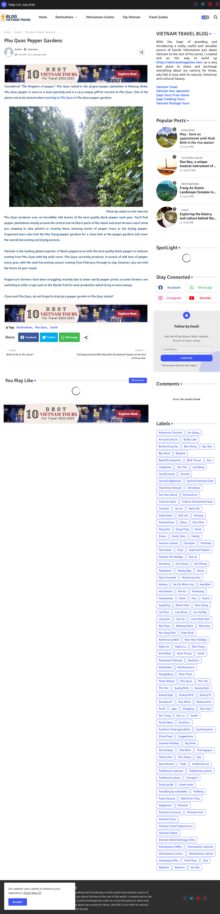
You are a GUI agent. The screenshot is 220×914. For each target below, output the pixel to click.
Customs (164, 508)
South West (166, 722)
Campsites (165, 467)
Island (206, 598)
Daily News (166, 515)
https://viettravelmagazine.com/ (179, 62)
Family (195, 536)
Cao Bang (198, 467)
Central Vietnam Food (200, 481)
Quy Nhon (184, 702)
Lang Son (164, 619)
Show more (137, 380)
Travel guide (166, 784)
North (201, 653)
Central (184, 474)
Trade (182, 764)
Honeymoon (166, 598)
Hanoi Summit (167, 577)
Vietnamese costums (200, 847)
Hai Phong (200, 564)
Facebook (31, 337)
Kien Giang (201, 605)
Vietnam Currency (170, 812)
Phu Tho (203, 681)
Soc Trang (165, 715)
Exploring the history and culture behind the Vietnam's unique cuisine (197, 216)
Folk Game (165, 550)
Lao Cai (180, 619)
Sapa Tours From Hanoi (172, 95)
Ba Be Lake (190, 439)
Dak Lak (183, 515)
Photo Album (167, 681)
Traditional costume (171, 771)
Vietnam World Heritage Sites (177, 840)
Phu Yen (164, 688)
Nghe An (164, 646)
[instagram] (217, 4)
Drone (162, 536)
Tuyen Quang (167, 798)
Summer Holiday (169, 743)
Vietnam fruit (195, 812)
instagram (174, 298)
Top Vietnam (131, 17)
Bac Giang (190, 446)
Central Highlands (170, 481)
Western (180, 867)
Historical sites (191, 577)
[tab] (42, 17)
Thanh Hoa (165, 757)
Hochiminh (165, 591)
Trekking (198, 791)
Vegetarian (165, 805)
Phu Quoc (41, 327)
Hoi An (182, 591)
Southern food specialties (174, 729)
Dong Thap (182, 529)
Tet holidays (166, 750)
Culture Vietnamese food (197, 501)
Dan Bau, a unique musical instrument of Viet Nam (196, 164)
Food (180, 550)
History (163, 584)
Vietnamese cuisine (100, 17)
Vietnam (183, 805)
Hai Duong (181, 564)
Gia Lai (193, 557)
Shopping (188, 708)
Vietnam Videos (168, 833)
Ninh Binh (165, 653)
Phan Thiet (185, 674)
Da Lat (179, 508)
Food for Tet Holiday (171, 557)
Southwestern (205, 729)
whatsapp (205, 287)
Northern (193, 660)
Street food (165, 736)
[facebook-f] (195, 4)
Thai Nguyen (204, 750)
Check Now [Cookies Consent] (30, 893)
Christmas (193, 488)
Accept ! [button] (18, 902)
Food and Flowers (199, 550)
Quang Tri (205, 695)
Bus (209, 460)
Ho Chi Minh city (183, 584)
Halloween (165, 570)
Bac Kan (207, 446)
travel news (186, 784)
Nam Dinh (187, 633)
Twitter (51, 337)
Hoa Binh (205, 584)
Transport (192, 778)
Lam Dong (181, 612)
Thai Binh (185, 750)
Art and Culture (168, 439)
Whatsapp (72, 337)
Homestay (198, 591)
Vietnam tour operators (172, 91)
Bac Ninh (164, 453)
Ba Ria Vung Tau (168, 446)
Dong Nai (164, 529)
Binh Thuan (194, 460)
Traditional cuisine (200, 771)
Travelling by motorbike (173, 791)
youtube (205, 298)
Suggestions (185, 736)
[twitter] (202, 4)
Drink (198, 529)
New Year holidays (195, 639)
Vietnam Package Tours (172, 103)
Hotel (182, 598)
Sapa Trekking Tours (170, 99)
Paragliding (166, 674)
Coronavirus (190, 495)
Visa (205, 860)
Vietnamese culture (201, 853)
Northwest (165, 667)
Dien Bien (198, 522)
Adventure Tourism (170, 432)
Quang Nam (202, 688)
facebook (174, 287)
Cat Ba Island (167, 474)
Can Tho (182, 467)
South (18, 32)
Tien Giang (184, 757)
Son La (180, 715)
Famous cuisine (168, 543)
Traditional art (200, 764)
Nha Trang (198, 646)
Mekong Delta (184, 626)
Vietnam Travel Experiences (176, 826)
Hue (193, 598)
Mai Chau (164, 626)
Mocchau (204, 626)
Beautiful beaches (170, 460)
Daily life (194, 508)
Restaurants (203, 702)
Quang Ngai (166, 695)
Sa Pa (162, 708)
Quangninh (166, 702)
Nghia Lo (180, 646)
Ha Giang (164, 564)
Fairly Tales (179, 536)
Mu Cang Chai (167, 633)
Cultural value (167, 501)
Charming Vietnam (170, 488)
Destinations (64, 17)
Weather (164, 867)
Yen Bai (195, 867)
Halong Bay (184, 570)
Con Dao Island (168, 495)
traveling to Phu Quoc (58, 98)
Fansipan (189, 543)
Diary (183, 522)
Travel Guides (158, 17)
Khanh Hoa (182, 605)
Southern (184, 722)
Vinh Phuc (190, 860)
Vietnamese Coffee (170, 847)
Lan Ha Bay (200, 612)
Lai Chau (164, 612)
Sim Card (205, 708)
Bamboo (181, 453)
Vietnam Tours (167, 819)
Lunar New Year (200, 619)
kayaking (164, 605)
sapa (174, 708)
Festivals (206, 543)
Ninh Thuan (184, 653)
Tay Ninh (190, 743)
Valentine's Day (190, 798)
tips (199, 757)
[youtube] (210, 4)
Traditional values (170, 778)
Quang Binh (181, 688)
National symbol (169, 639)
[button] (205, 17)
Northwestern (186, 667)
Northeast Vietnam (170, 660)
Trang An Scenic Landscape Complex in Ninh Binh (197, 190)
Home (43, 17)
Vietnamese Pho (169, 860)
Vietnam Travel (167, 87)
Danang (198, 515)
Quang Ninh (186, 695)
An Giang (193, 432)
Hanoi (200, 570)
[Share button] (86, 337)
